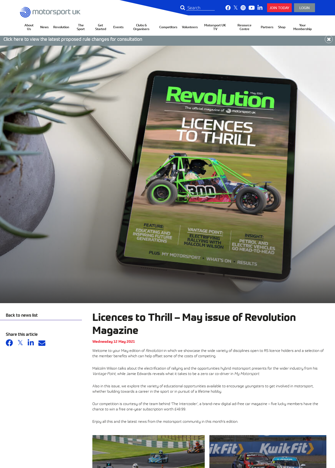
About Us (29, 27)
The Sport (81, 27)
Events (118, 27)
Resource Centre (244, 27)
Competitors (168, 27)
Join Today (279, 7)
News (44, 27)
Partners (267, 27)
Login (304, 7)
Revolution (61, 27)
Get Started (100, 27)
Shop (281, 27)
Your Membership (302, 27)
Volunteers (190, 27)
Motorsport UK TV (215, 27)
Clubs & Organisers (141, 27)
